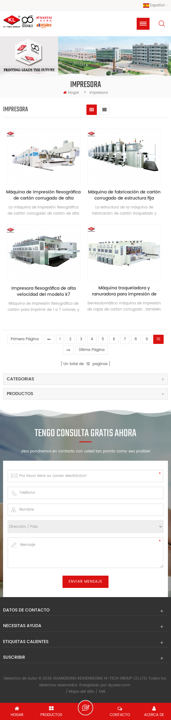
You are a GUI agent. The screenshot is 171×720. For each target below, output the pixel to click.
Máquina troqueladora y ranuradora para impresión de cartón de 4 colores (124, 291)
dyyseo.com (119, 685)
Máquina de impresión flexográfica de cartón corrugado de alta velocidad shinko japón (43, 195)
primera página (25, 339)
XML (102, 692)
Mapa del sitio (81, 692)
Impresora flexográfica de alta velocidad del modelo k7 (43, 291)
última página (91, 350)
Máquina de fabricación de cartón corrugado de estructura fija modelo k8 (124, 195)
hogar (71, 93)
